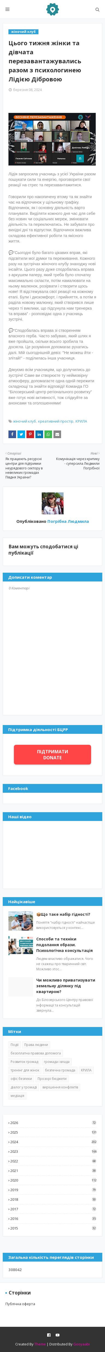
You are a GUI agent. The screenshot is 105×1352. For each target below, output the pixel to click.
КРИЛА (81, 421)
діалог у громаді (24, 1087)
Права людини (36, 1044)
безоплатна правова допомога (36, 1053)
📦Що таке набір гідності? (63, 914)
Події (15, 1044)
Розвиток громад (24, 1061)
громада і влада (57, 1061)
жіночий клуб (24, 421)
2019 (53, 1189)
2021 (53, 1170)
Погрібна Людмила (67, 521)
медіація (17, 1095)
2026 (53, 1122)
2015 (53, 1228)
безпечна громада (60, 1070)
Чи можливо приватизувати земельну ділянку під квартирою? (65, 985)
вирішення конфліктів (60, 1087)
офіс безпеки (21, 1078)
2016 (53, 1218)
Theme (40, 1344)
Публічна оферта (20, 1303)
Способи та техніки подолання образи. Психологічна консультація (64, 944)
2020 (53, 1180)
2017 (53, 1208)
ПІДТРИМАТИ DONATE (52, 755)
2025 (53, 1132)
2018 (53, 1199)
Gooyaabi (81, 1344)
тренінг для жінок (25, 1070)
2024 (53, 1141)
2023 (53, 1151)
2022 (53, 1161)
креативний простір (55, 421)
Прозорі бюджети (52, 1078)
